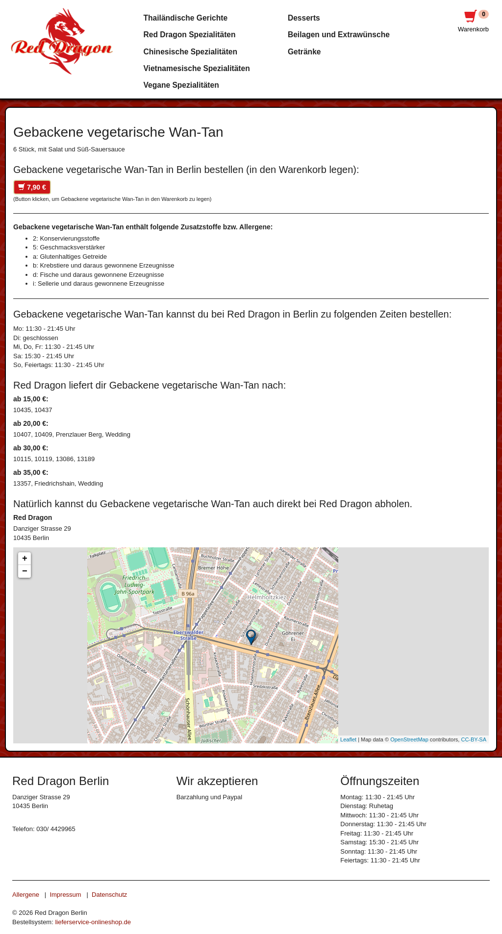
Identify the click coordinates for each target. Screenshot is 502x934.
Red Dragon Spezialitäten (190, 34)
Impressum (65, 894)
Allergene (25, 894)
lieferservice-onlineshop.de (93, 922)
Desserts (304, 18)
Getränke (304, 52)
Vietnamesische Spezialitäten (197, 68)
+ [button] (24, 559)
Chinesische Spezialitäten (191, 52)
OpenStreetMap (409, 739)
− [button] (24, 571)
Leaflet (348, 739)
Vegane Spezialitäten (181, 85)
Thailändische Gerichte (186, 18)
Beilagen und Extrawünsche (339, 34)
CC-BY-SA (473, 739)
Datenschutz (109, 894)
